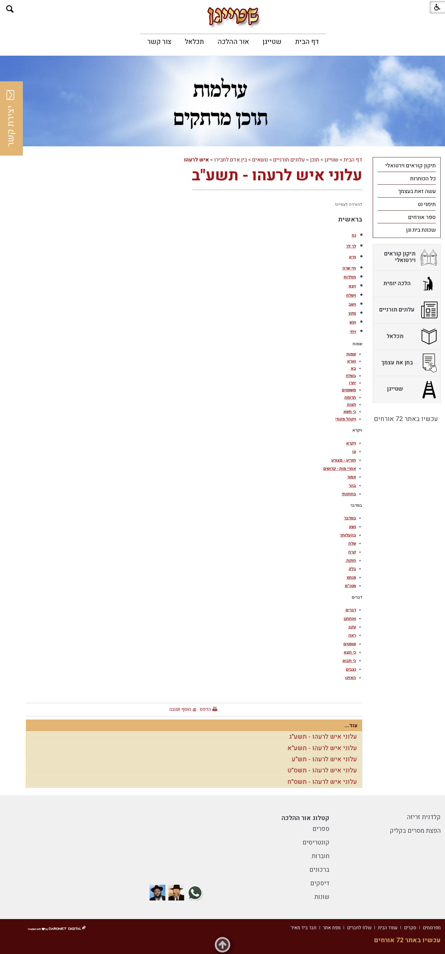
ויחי (353, 331)
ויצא (352, 286)
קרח (352, 552)
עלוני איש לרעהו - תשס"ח (322, 782)
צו (354, 451)
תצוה (351, 404)
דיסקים (319, 883)
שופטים (349, 644)
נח (354, 235)
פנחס (351, 577)
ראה (352, 635)
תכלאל (194, 42)
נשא (352, 526)
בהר (352, 485)
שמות (351, 354)
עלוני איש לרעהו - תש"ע (324, 759)
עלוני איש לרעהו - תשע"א (322, 748)
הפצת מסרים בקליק (415, 830)
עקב (352, 627)
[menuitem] (307, 41)
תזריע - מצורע (343, 460)
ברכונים (319, 869)
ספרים (320, 828)
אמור (351, 477)
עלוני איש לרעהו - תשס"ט (322, 770)
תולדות (350, 277)
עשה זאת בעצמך (417, 191)
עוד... (351, 725)
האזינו (350, 677)
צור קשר (159, 42)
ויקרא (351, 443)
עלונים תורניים (289, 160)
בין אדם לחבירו (230, 160)
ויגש (353, 322)
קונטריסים (316, 842)
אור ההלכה (233, 42)
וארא (351, 361)
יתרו (352, 382)
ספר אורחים (422, 217)
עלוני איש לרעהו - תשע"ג (323, 736)
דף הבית (307, 42)
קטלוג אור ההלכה (305, 818)
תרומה (350, 397)
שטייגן (272, 42)
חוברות (320, 856)
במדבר (350, 518)
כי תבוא (349, 660)
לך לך (351, 246)
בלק (352, 568)
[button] (10, 9)
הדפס (205, 709)
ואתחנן (350, 618)
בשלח (351, 375)
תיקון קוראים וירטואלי (410, 165)
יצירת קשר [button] (11, 118)
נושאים (260, 160)
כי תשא (349, 411)
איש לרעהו (196, 160)
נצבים (351, 669)
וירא (352, 257)
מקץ (352, 313)
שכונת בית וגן (421, 230)
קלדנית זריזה (424, 817)
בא (353, 368)
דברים (350, 610)
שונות (321, 896)
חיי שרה (349, 268)
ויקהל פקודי (345, 419)
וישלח (351, 295)
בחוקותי (349, 494)
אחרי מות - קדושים (339, 468)
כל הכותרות (423, 178)
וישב (352, 304)
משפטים (349, 390)
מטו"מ (350, 585)
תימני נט (426, 204)
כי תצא (350, 652)
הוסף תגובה (180, 709)
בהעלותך (348, 535)
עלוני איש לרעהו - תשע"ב (277, 175)
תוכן (314, 160)
